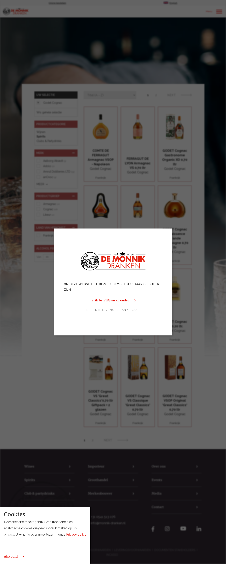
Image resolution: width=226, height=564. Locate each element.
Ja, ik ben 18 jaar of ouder (110, 300)
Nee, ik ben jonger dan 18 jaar (113, 310)
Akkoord (11, 556)
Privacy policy (76, 534)
